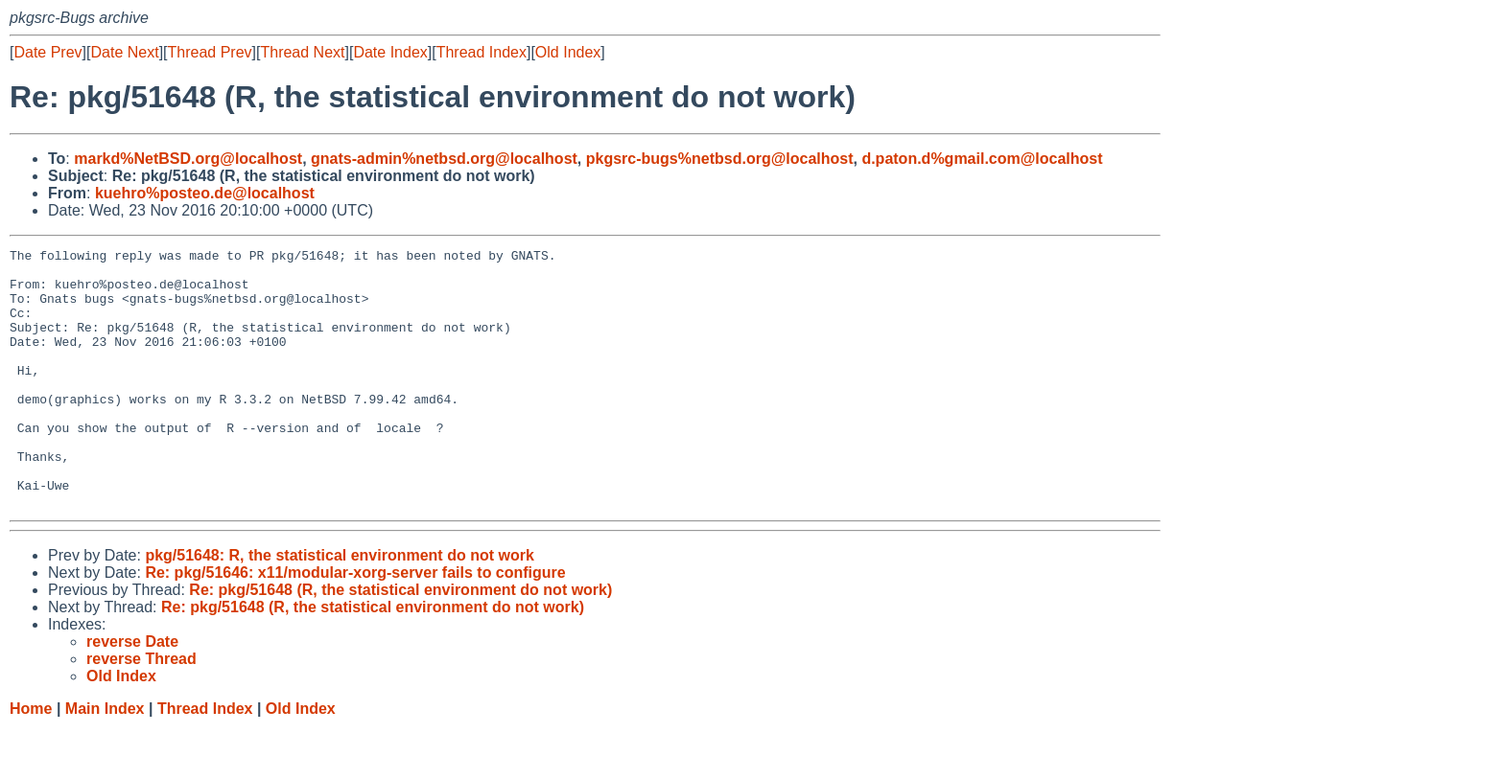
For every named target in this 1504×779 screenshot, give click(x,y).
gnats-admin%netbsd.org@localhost (444, 158)
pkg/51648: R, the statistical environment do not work (339, 607)
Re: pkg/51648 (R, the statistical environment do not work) (400, 641)
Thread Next (302, 52)
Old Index (567, 52)
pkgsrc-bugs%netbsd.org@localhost (720, 158)
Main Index (105, 760)
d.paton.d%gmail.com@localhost (981, 158)
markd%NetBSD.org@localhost (188, 158)
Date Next (124, 52)
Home (31, 760)
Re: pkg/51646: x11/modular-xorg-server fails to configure (355, 624)
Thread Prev (210, 52)
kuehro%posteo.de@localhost (205, 193)
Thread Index (481, 52)
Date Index (390, 52)
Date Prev (47, 52)
